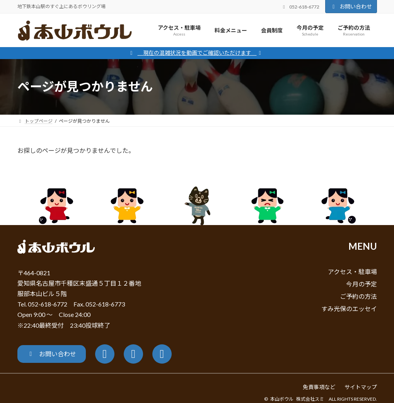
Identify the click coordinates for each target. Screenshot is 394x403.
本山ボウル (281, 399)
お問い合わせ (351, 6)
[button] (51, 354)
